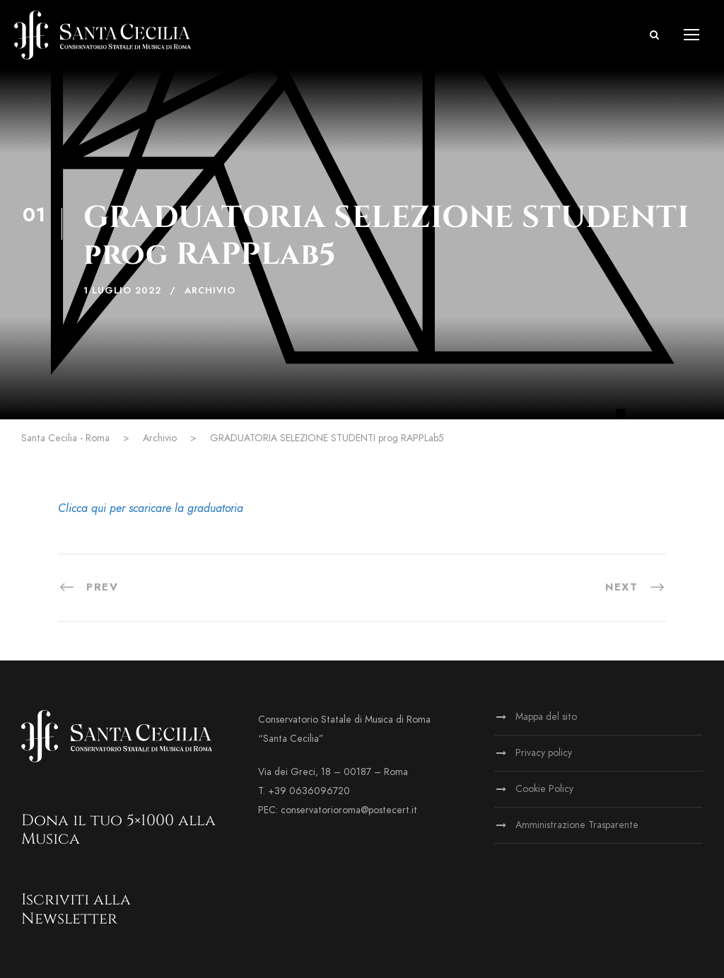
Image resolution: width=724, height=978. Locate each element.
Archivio (210, 290)
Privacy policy (543, 752)
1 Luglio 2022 (122, 290)
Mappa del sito (546, 716)
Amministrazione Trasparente (576, 825)
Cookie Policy (544, 789)
